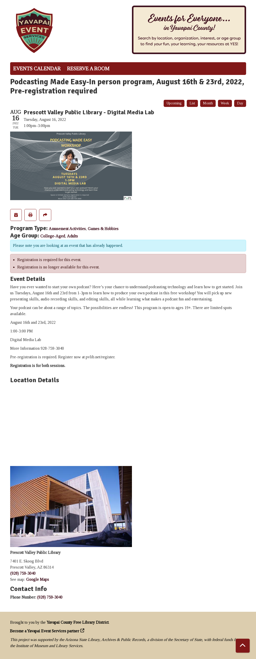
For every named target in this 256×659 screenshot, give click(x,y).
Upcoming (174, 103)
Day (240, 103)
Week (225, 103)
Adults (72, 236)
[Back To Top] (243, 646)
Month (208, 103)
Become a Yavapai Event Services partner (44, 631)
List (192, 103)
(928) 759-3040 (23, 573)
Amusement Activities (67, 229)
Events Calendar (37, 68)
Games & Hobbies (103, 229)
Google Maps (37, 579)
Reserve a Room (88, 68)
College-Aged (52, 236)
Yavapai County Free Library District (78, 622)
